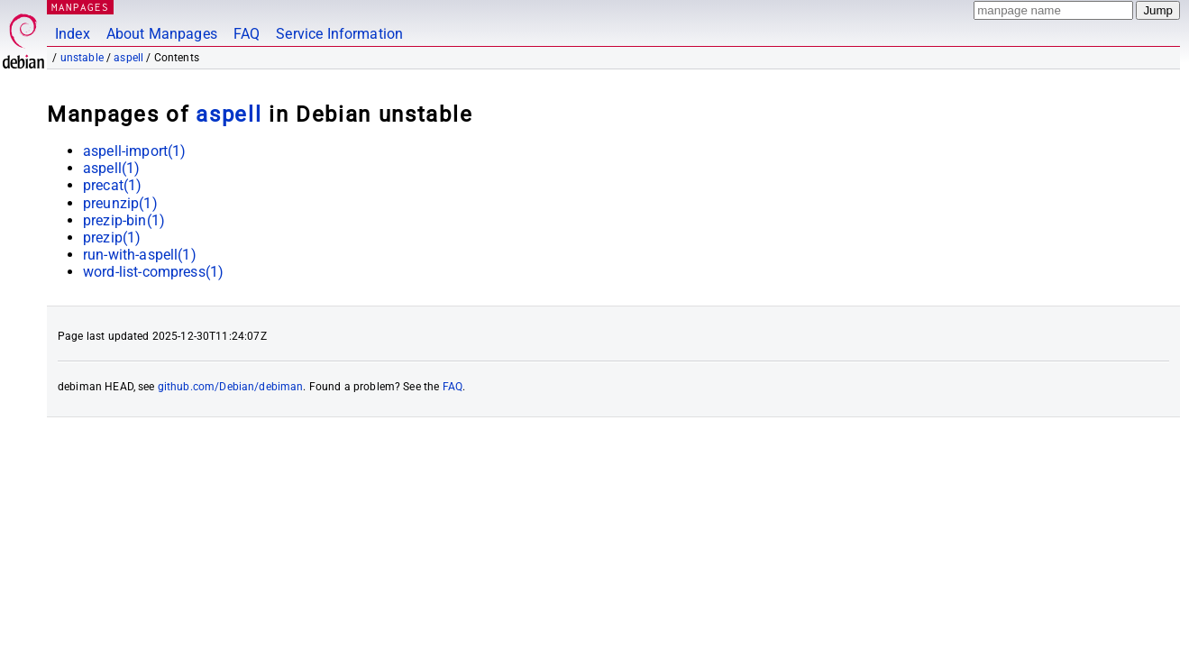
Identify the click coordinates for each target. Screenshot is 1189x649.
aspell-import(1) (134, 151)
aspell (128, 57)
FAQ (246, 33)
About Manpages (161, 33)
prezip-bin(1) (124, 220)
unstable (82, 57)
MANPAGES (80, 7)
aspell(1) (111, 168)
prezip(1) (112, 237)
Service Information (339, 33)
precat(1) (112, 185)
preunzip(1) (120, 203)
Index (72, 33)
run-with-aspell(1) (140, 254)
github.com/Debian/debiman (231, 386)
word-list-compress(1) (153, 271)
